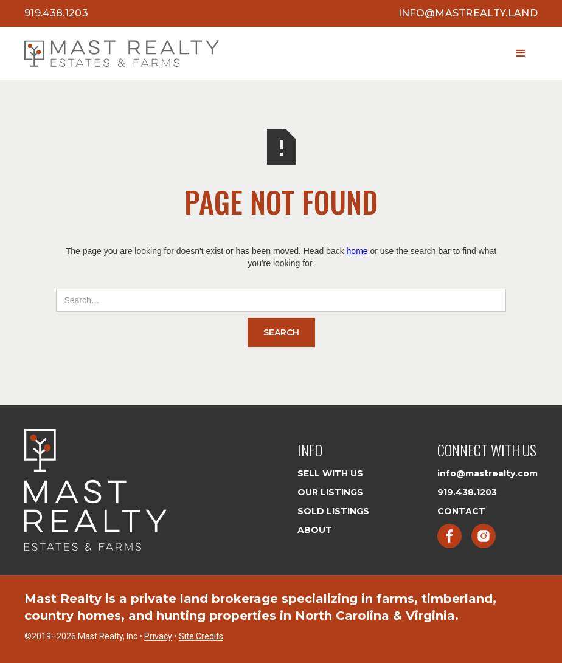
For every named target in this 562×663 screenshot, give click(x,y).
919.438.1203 (56, 13)
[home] (121, 53)
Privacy (158, 636)
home (357, 251)
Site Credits (201, 636)
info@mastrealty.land (468, 13)
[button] (521, 53)
